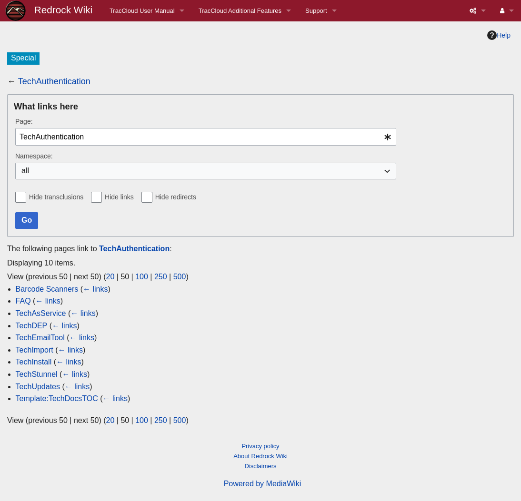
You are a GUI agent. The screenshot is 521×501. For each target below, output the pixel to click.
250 (160, 277)
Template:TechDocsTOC (57, 398)
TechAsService (41, 313)
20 (110, 277)
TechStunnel (37, 374)
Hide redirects (175, 197)
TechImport (34, 350)
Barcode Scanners (47, 289)
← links (95, 289)
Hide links (119, 197)
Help (499, 35)
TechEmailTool (40, 338)
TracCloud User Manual (142, 10)
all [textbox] (25, 171)
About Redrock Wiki (260, 456)
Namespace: (34, 156)
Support (316, 10)
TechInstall (34, 362)
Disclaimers (261, 466)
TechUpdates (38, 387)
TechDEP (32, 326)
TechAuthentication (54, 81)
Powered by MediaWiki (262, 484)
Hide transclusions (56, 197)
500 (179, 277)
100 (141, 277)
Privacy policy (260, 446)
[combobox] (205, 137)
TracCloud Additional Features (240, 10)
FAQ (23, 301)
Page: (24, 121)
